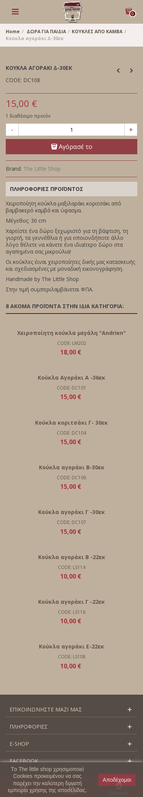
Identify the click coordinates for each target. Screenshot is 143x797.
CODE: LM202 (71, 343)
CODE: (14, 80)
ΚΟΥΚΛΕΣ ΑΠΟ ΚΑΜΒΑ (97, 31)
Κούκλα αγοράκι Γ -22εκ (71, 601)
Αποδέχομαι (117, 780)
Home (13, 31)
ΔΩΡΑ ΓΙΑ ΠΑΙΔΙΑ (46, 31)
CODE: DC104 (71, 433)
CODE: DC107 (71, 522)
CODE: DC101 (71, 388)
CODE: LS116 (71, 612)
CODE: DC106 (71, 477)
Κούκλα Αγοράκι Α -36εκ (71, 377)
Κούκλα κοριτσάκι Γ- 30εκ (71, 422)
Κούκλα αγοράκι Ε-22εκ (71, 646)
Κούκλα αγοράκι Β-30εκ (71, 467)
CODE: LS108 (71, 656)
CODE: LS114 (71, 567)
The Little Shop (42, 168)
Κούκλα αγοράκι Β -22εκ (71, 557)
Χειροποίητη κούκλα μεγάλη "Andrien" (71, 332)
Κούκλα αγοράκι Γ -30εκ (71, 512)
